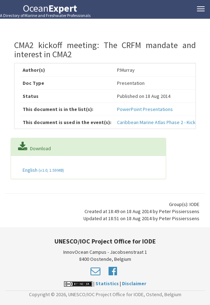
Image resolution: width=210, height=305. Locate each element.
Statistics (107, 283)
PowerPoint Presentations (145, 109)
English (43, 170)
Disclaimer (134, 283)
